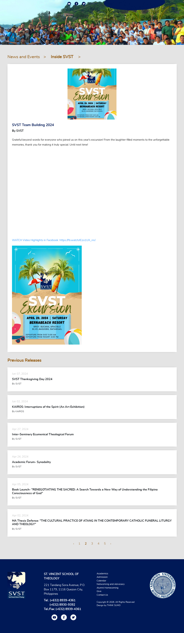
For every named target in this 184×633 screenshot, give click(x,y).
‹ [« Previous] (73, 543)
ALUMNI (109, 4)
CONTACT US (95, 4)
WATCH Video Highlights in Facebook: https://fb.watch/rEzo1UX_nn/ (54, 240)
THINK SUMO (113, 605)
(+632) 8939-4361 (63, 600)
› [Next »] (110, 543)
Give (99, 591)
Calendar (101, 581)
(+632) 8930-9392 (62, 604)
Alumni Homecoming (107, 588)
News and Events (23, 57)
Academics (102, 574)
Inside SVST (62, 57)
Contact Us (102, 595)
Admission (102, 577)
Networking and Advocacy (111, 584)
